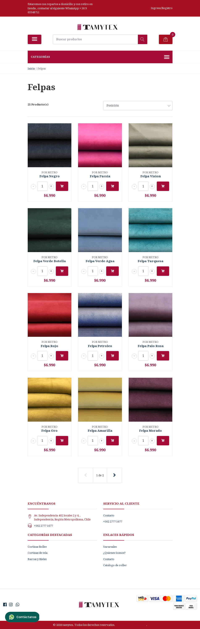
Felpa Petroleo (100, 346)
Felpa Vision (150, 176)
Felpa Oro (49, 431)
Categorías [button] (100, 57)
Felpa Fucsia (100, 176)
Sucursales (110, 546)
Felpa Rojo (49, 346)
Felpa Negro (49, 176)
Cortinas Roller (37, 546)
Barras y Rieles (37, 559)
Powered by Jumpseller (131, 624)
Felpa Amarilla (100, 431)
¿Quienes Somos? (114, 552)
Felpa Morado (150, 431)
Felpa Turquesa (150, 261)
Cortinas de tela (37, 552)
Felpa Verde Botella (49, 261)
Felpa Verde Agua (100, 261)
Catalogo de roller (115, 565)
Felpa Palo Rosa (150, 346)
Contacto (108, 515)
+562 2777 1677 (43, 525)
